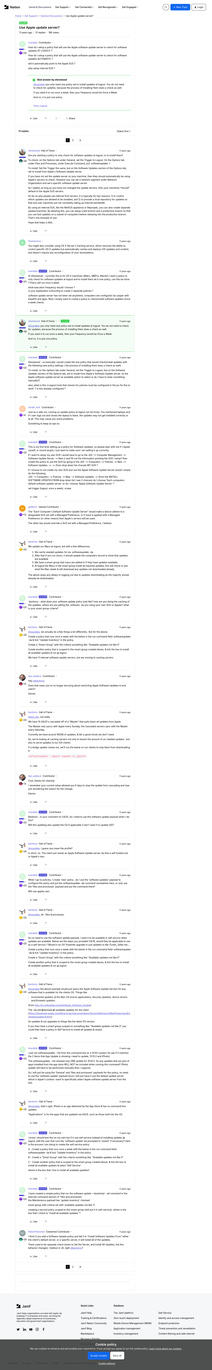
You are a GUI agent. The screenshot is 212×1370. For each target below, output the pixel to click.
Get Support (63, 7)
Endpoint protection (169, 1323)
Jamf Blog (86, 1328)
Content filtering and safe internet (176, 1333)
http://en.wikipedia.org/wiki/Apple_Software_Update (62, 1005)
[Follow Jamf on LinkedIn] (24, 1329)
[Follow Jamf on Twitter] (18, 1329)
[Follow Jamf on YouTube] (30, 1329)
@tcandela (39, 84)
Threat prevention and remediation (176, 1328)
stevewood (34, 150)
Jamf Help (86, 1312)
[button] (180, 7)
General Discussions (40, 7)
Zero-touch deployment (126, 1318)
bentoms (33, 541)
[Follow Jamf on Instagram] (37, 1329)
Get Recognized (108, 7)
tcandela (33, 42)
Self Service (164, 1312)
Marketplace (87, 1333)
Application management (127, 1328)
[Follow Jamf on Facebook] (43, 1329)
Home (18, 15)
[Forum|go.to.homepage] (12, 7)
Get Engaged (130, 7)
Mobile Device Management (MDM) (133, 1323)
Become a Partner (90, 1338)
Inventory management (126, 1333)
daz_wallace (34, 676)
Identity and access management (176, 1318)
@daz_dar (33, 717)
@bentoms (39, 680)
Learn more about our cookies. (165, 1348)
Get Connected (84, 7)
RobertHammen (36, 1231)
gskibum (32, 506)
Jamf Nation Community (94, 1323)
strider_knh (34, 407)
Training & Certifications (94, 1318)
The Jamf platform (123, 1312)
